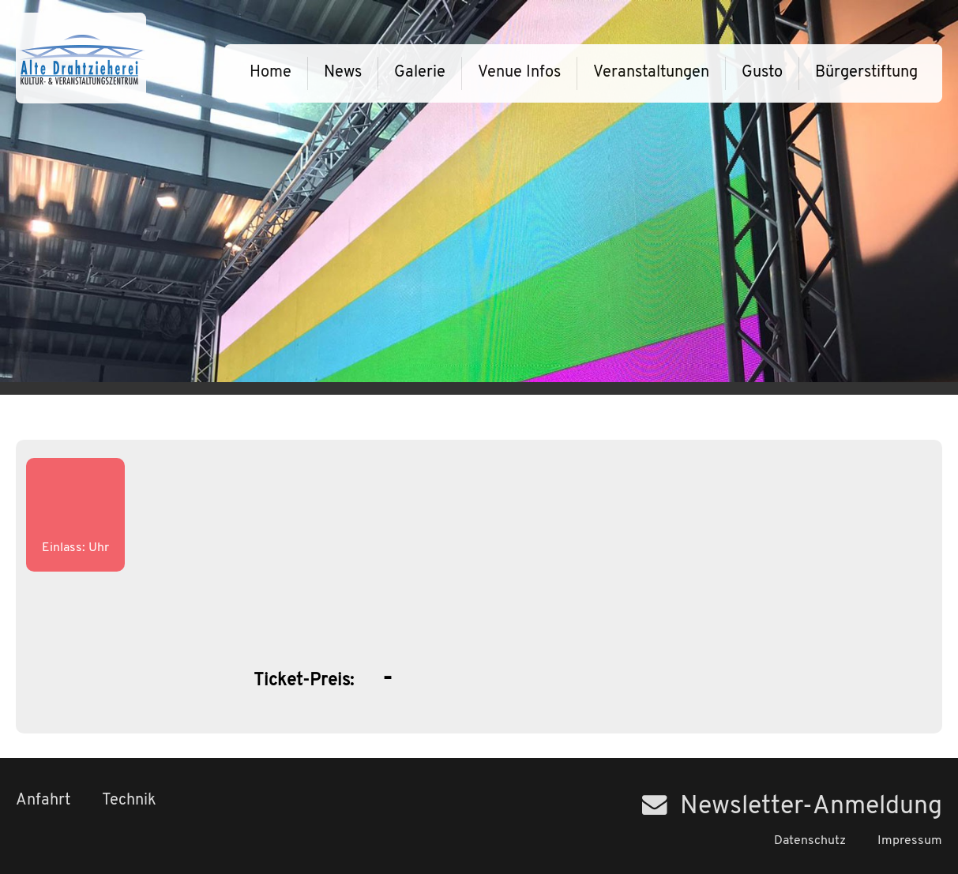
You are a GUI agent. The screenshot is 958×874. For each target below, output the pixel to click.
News (343, 73)
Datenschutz (810, 841)
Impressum (909, 841)
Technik (129, 800)
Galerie (419, 73)
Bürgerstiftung (866, 73)
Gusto (762, 73)
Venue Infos (519, 73)
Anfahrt (43, 800)
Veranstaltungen (651, 73)
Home (270, 73)
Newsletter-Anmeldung (792, 807)
